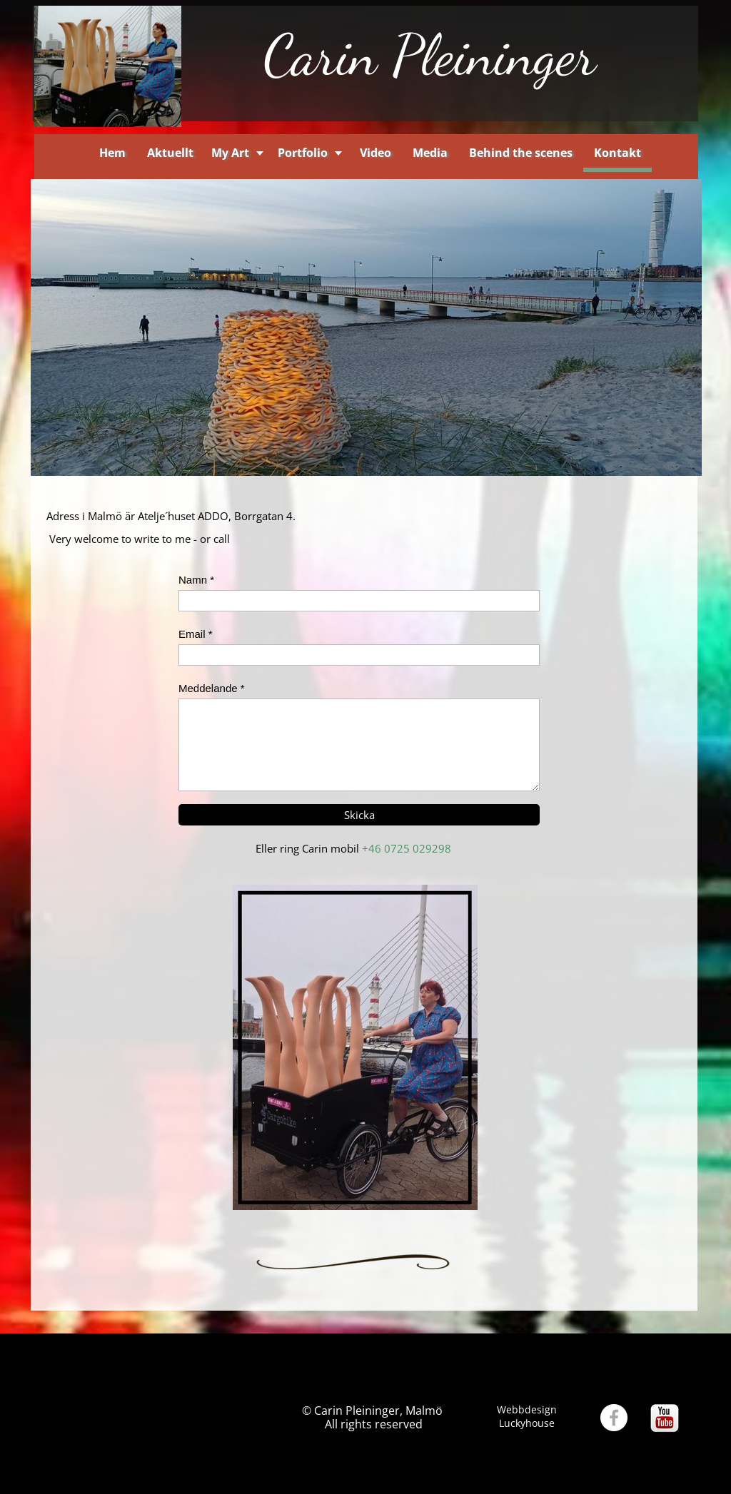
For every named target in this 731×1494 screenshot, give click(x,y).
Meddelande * (211, 688)
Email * (195, 634)
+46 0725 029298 (406, 848)
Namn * (196, 580)
